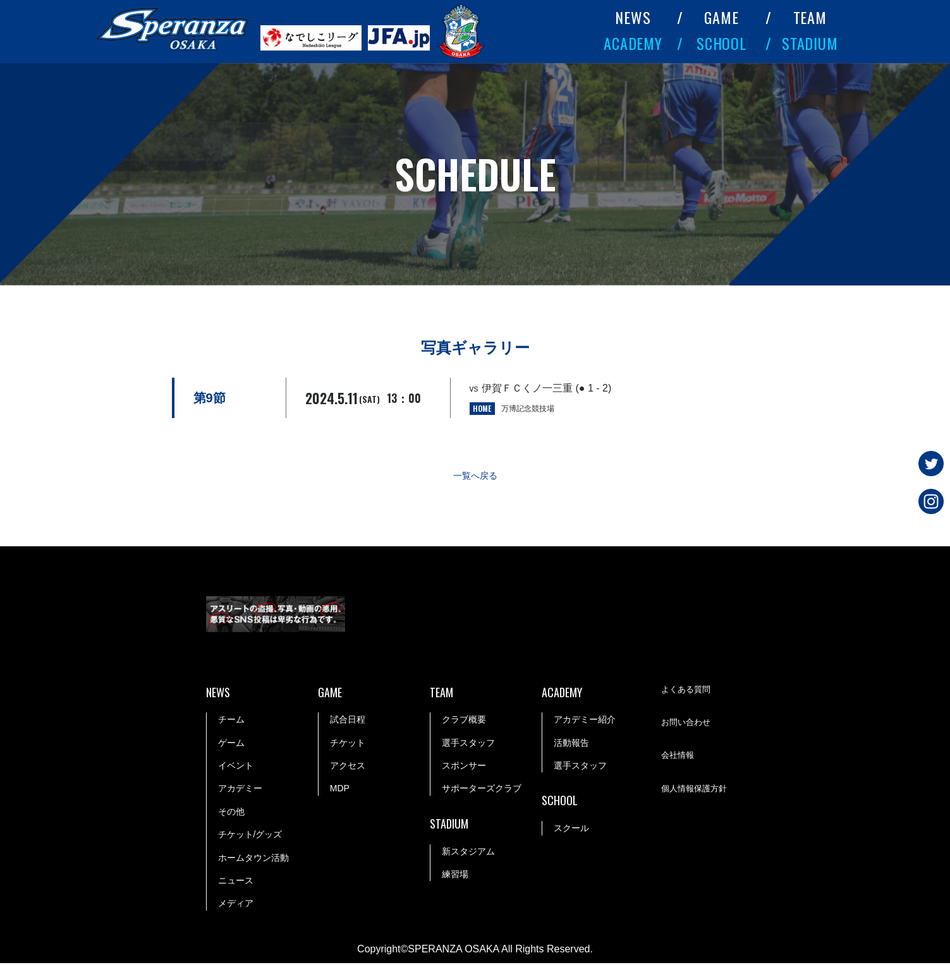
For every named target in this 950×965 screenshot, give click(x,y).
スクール (571, 830)
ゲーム (231, 745)
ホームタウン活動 (253, 859)
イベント (235, 767)
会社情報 (679, 758)
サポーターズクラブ (481, 790)
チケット (347, 745)
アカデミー (240, 790)
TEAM (810, 17)
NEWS (633, 17)
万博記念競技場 (527, 408)
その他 (231, 813)
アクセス (347, 767)
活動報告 (571, 745)
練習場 (455, 876)
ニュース (235, 882)
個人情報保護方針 (696, 791)
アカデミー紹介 (585, 721)
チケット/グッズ (250, 836)
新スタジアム (468, 853)
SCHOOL (722, 43)
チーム (231, 721)
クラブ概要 (464, 721)
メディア (235, 905)
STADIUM (810, 43)
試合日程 (347, 721)
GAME (721, 17)
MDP (340, 790)
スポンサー (464, 767)
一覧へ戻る (475, 476)
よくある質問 (687, 692)
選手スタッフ (468, 745)
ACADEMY (633, 43)
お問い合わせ (687, 725)
